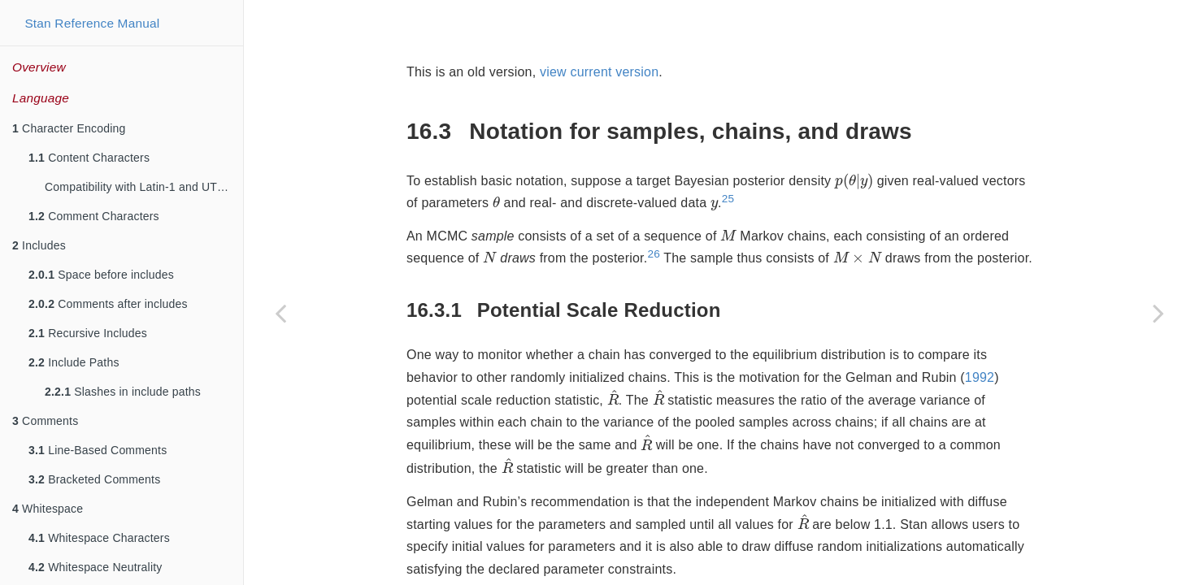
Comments (45, 420)
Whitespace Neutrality (95, 567)
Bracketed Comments (94, 479)
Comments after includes (108, 303)
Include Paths (74, 362)
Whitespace (47, 508)
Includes (39, 245)
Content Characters (89, 157)
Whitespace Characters (99, 537)
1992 (979, 377)
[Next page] (1158, 313)
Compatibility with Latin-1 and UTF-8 (140, 186)
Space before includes (101, 274)
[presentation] (854, 181)
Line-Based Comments (97, 450)
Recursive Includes (87, 333)
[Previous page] (280, 313)
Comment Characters (93, 216)
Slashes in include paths (123, 391)
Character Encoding (68, 128)
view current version (599, 72)
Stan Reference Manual (91, 23)
